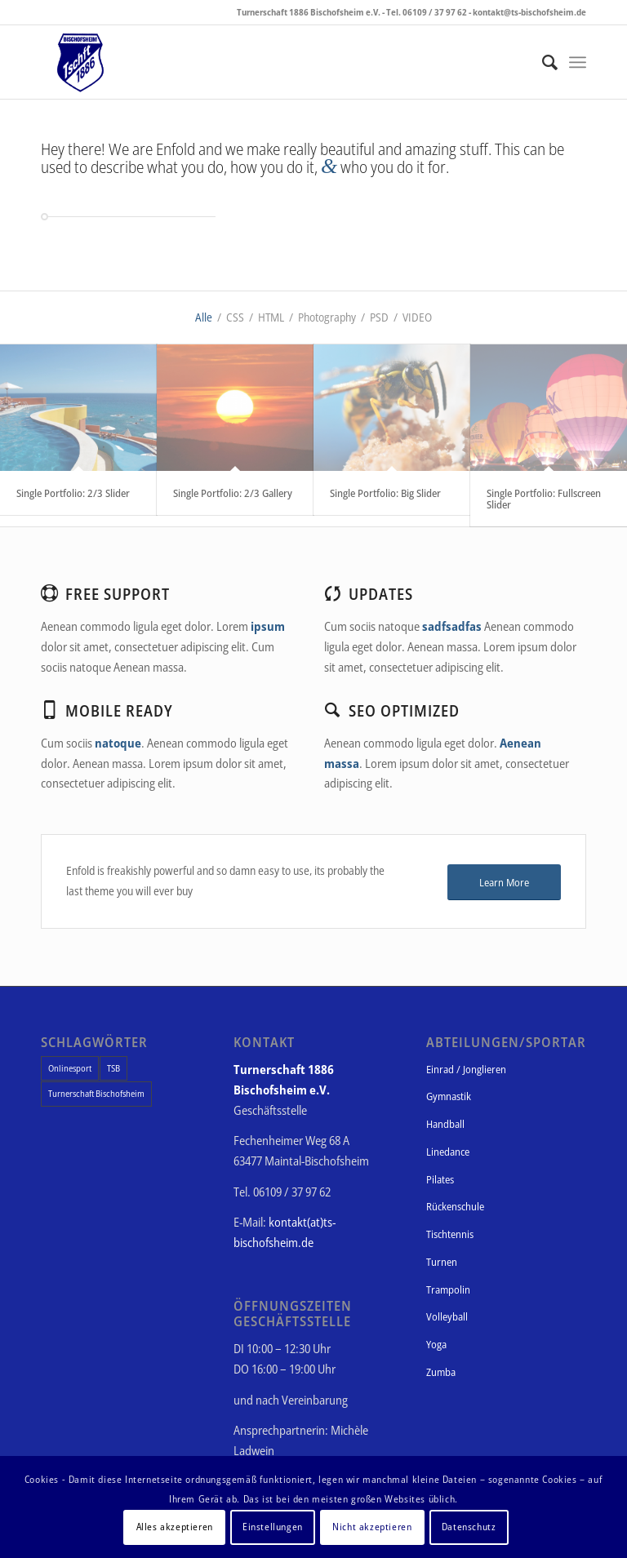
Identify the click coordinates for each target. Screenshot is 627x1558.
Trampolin (448, 1289)
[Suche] (542, 62)
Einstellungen (272, 1527)
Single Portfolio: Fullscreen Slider (544, 499)
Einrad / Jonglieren (466, 1069)
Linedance (447, 1151)
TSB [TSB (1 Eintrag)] (113, 1068)
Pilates (440, 1179)
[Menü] (577, 62)
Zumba (441, 1372)
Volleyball (447, 1316)
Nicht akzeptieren (371, 1527)
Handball (445, 1123)
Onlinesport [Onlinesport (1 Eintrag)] (69, 1068)
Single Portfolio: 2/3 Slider (73, 493)
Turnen (441, 1261)
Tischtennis (450, 1234)
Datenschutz (469, 1527)
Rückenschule (455, 1206)
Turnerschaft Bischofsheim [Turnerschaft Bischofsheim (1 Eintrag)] (96, 1093)
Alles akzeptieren (174, 1527)
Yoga (436, 1344)
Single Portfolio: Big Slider (385, 493)
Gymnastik (448, 1096)
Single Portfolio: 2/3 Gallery (232, 493)
